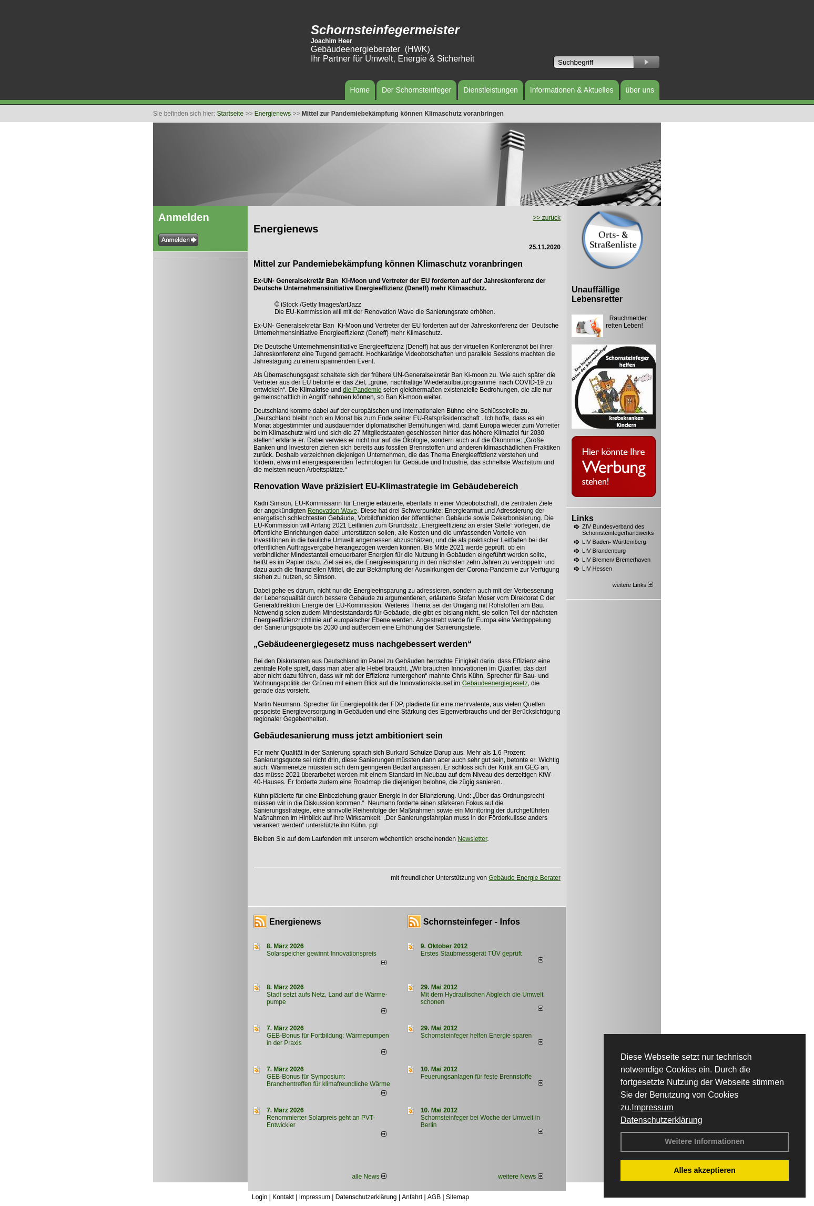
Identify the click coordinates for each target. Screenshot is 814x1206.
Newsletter (472, 839)
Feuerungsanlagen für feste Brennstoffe (476, 1076)
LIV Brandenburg (604, 551)
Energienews (295, 921)
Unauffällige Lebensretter (597, 294)
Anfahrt (412, 1197)
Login (259, 1197)
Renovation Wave (332, 510)
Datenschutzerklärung (661, 1120)
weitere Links (633, 585)
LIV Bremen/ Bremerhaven (616, 559)
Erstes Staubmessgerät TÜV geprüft (471, 953)
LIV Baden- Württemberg (614, 542)
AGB (434, 1197)
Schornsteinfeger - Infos (471, 921)
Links (583, 518)
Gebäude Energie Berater (525, 877)
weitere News (520, 1176)
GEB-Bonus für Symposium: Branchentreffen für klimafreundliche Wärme (328, 1080)
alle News (369, 1176)
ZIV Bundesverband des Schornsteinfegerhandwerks (618, 529)
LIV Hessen (597, 568)
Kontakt (283, 1197)
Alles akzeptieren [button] (705, 1170)
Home (360, 90)
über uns (640, 90)
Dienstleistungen (490, 90)
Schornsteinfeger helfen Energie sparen (476, 1035)
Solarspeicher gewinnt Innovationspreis (322, 953)
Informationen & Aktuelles (572, 90)
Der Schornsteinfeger (416, 90)
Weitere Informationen (705, 1141)
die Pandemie (362, 389)
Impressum (652, 1107)
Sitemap (457, 1197)
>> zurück (547, 217)
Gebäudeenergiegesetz (495, 683)
